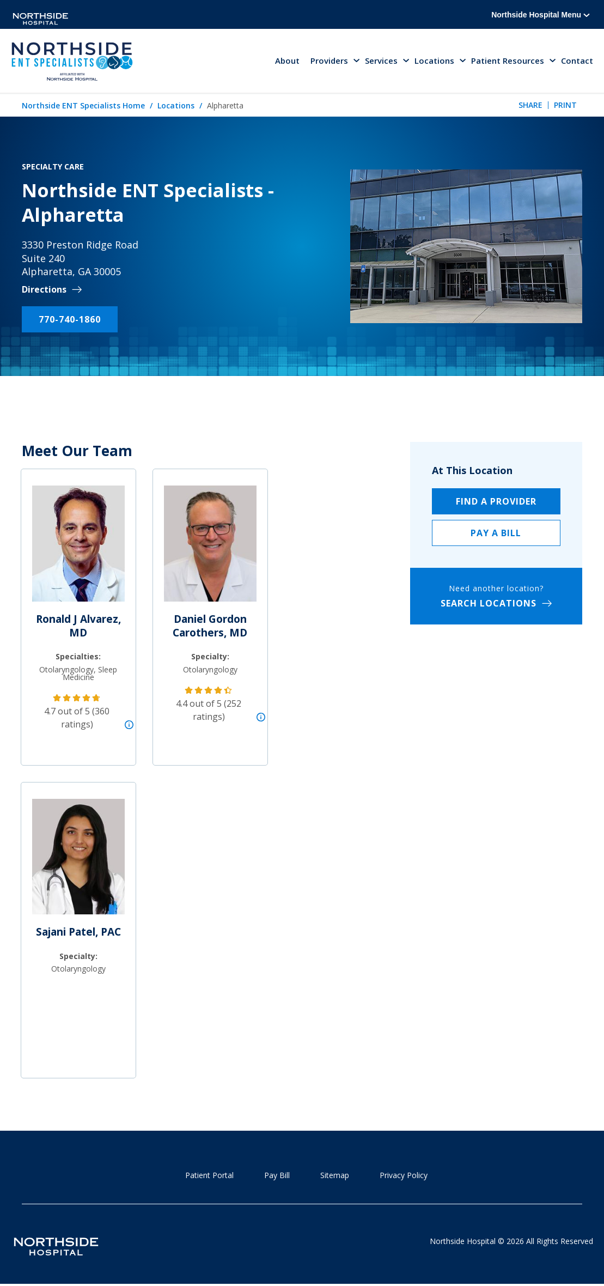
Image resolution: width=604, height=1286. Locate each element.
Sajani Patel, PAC (78, 932)
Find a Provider (496, 502)
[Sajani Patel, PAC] (78, 862)
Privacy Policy (404, 1175)
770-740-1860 (70, 320)
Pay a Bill (496, 533)
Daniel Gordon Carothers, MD (210, 626)
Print (565, 105)
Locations (175, 106)
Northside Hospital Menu (540, 14)
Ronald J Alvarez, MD (78, 626)
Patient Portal (209, 1175)
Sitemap (334, 1175)
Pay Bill (277, 1175)
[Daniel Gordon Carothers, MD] (210, 549)
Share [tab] (530, 105)
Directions (44, 290)
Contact (577, 61)
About (287, 61)
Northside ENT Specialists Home (83, 106)
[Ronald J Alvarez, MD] (78, 549)
